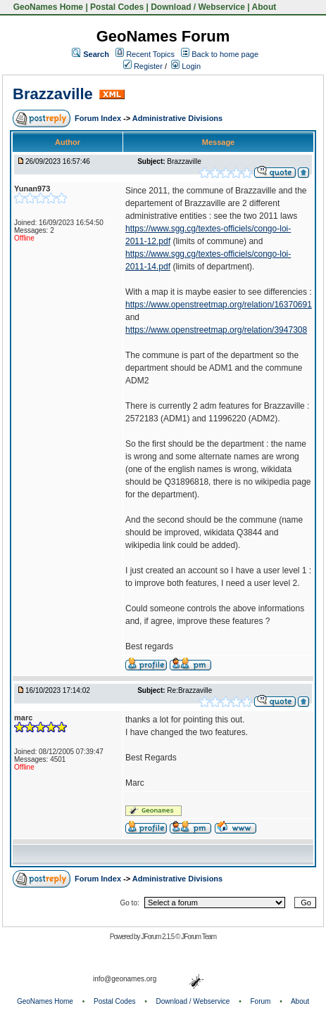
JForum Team (198, 937)
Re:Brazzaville (189, 690)
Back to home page (225, 54)
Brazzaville (53, 94)
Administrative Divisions (177, 118)
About (264, 7)
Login (186, 66)
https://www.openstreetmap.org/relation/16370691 (218, 305)
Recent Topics (150, 54)
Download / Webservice (198, 7)
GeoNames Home (47, 7)
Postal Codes (117, 7)
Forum (261, 1001)
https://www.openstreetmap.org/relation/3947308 (216, 330)
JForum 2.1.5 (158, 937)
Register (143, 66)
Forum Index (99, 118)
